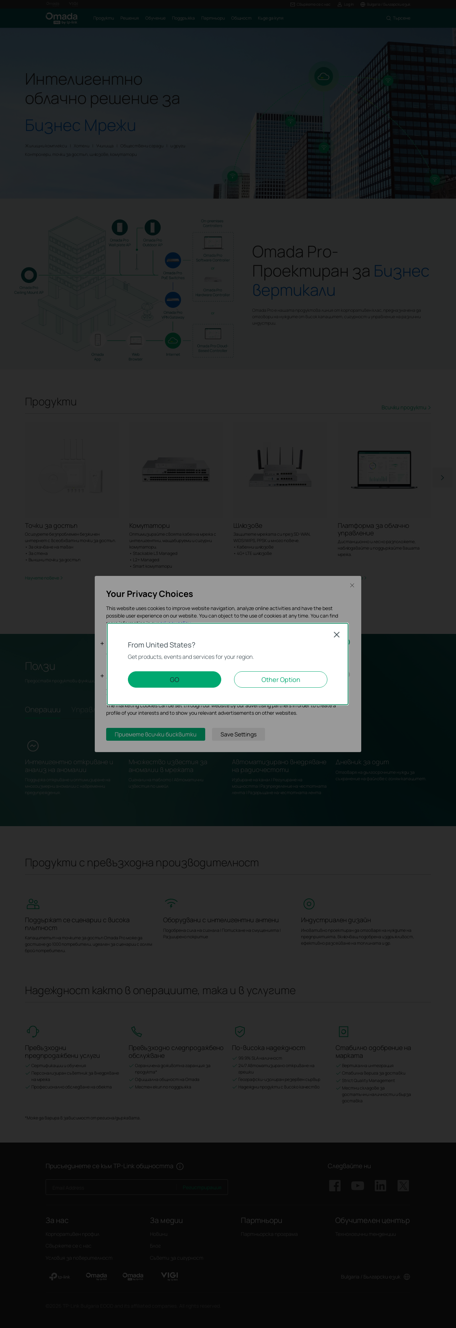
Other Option (280, 679)
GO (174, 679)
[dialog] (228, 664)
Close (336, 635)
